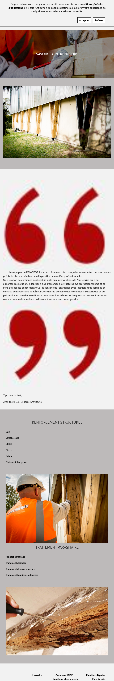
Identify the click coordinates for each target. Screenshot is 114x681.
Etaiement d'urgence (16, 462)
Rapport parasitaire (15, 556)
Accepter (84, 18)
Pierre (9, 450)
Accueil (6, 26)
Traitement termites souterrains (22, 575)
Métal (9, 444)
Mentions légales (95, 675)
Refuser (99, 18)
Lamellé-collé (12, 437)
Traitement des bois (16, 563)
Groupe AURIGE (64, 675)
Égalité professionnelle (66, 679)
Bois (8, 432)
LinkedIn (37, 675)
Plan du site (98, 679)
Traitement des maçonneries (20, 569)
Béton (9, 456)
